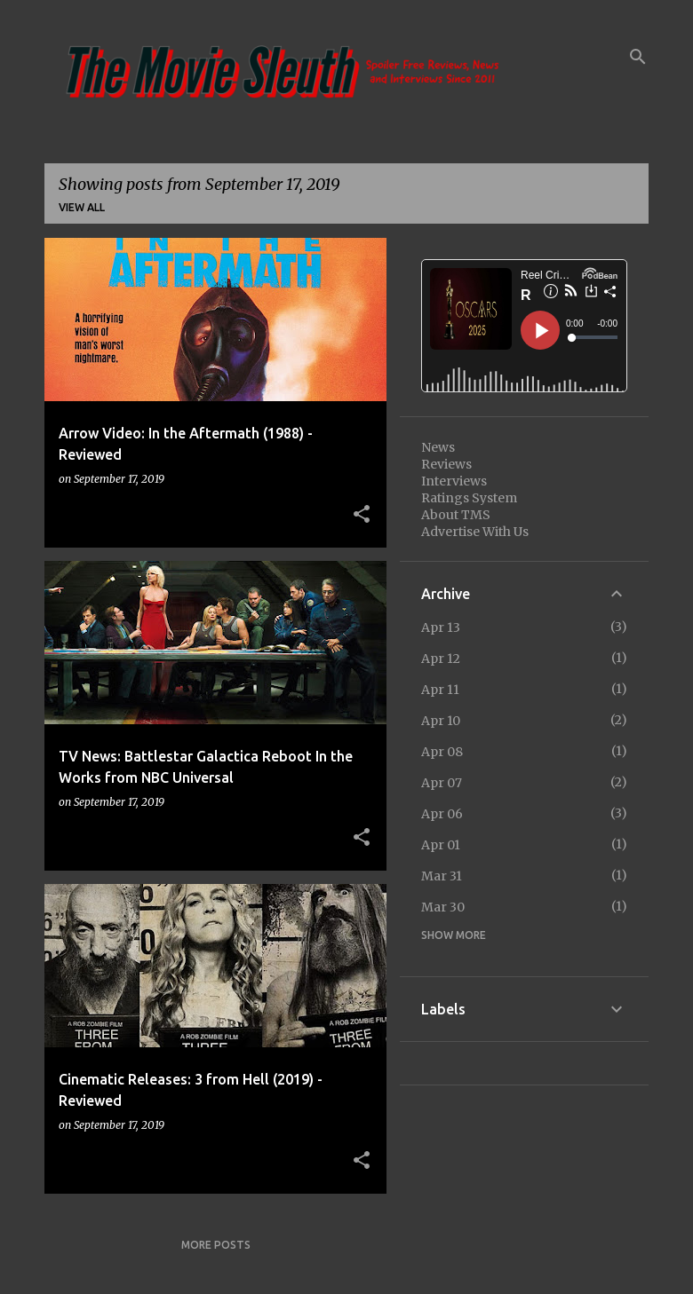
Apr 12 (440, 659)
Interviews (454, 481)
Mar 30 (443, 907)
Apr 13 (440, 627)
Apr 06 (442, 814)
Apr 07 (441, 783)
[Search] (638, 57)
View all (82, 207)
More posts (216, 1245)
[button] (361, 514)
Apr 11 (440, 690)
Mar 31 (441, 876)
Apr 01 (440, 845)
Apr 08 (442, 752)
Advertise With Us (475, 532)
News (438, 447)
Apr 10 (440, 721)
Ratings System (469, 498)
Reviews (446, 464)
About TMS (455, 515)
